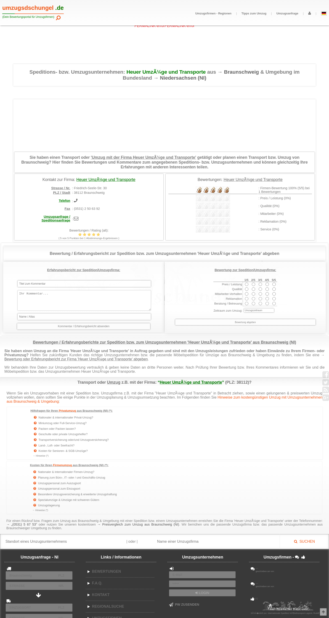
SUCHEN (304, 487)
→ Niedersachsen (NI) (179, 78)
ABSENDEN (39, 579)
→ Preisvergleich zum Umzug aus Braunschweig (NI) (138, 469)
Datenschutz (131, 608)
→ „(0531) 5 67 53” (21, 469)
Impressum (148, 608)
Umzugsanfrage (287, 13)
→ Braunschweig (239, 72)
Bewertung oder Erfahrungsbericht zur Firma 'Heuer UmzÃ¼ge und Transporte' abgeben (76, 359)
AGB (119, 608)
